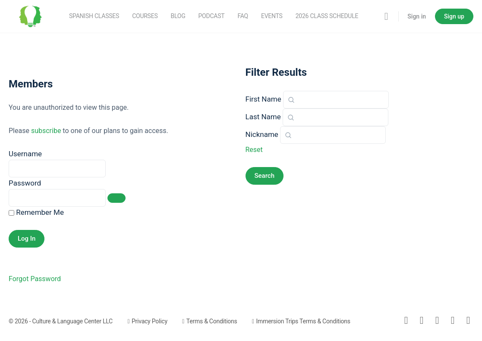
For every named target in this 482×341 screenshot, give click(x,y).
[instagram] (437, 320)
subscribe (46, 131)
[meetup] (452, 320)
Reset (254, 150)
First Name (263, 99)
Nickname (262, 134)
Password (25, 183)
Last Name (263, 116)
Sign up (454, 16)
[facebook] (421, 320)
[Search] (386, 16)
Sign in (416, 16)
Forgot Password (35, 279)
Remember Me (36, 212)
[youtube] (468, 320)
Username (25, 153)
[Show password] (116, 198)
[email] (406, 320)
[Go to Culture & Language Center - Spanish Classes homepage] (30, 15)
